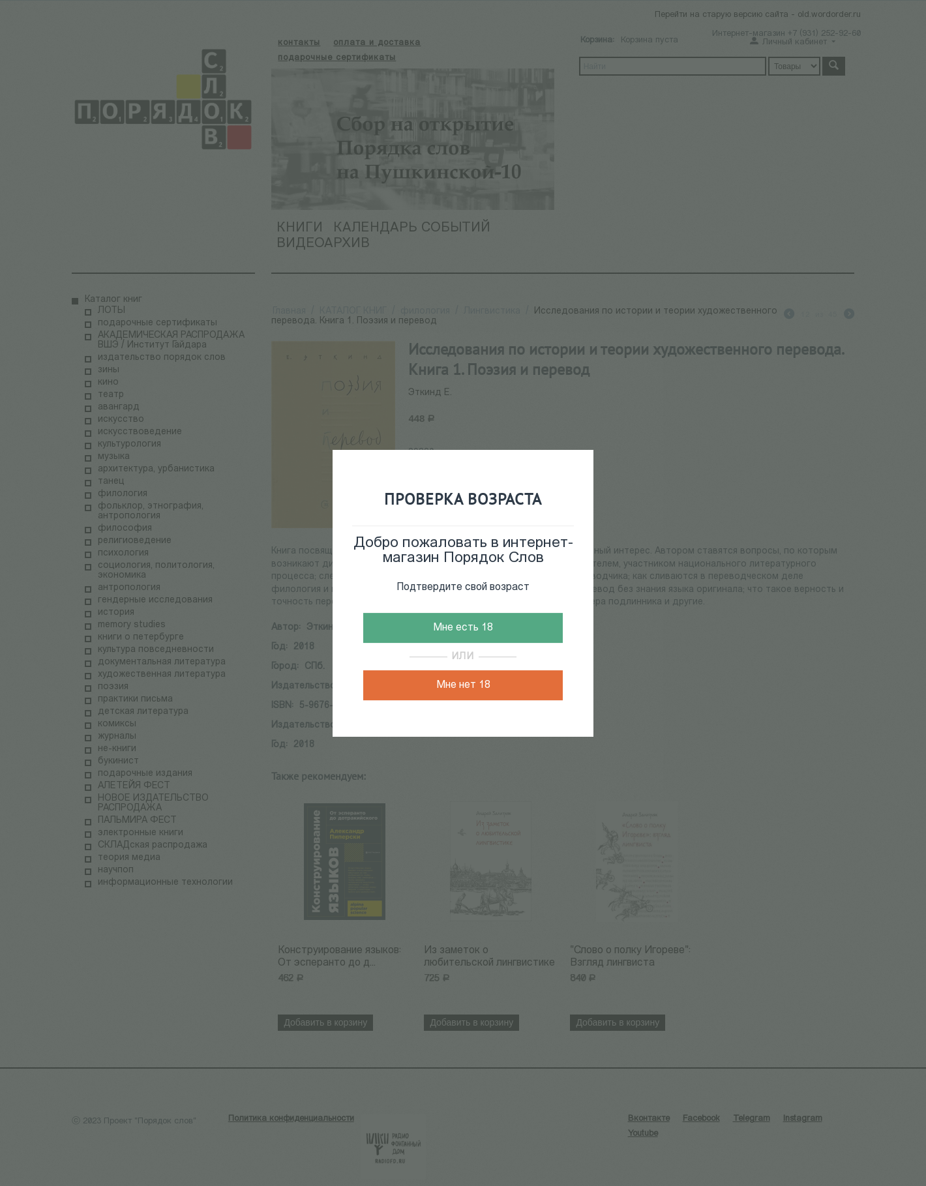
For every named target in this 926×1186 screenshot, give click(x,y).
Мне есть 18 (463, 628)
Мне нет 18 (463, 685)
